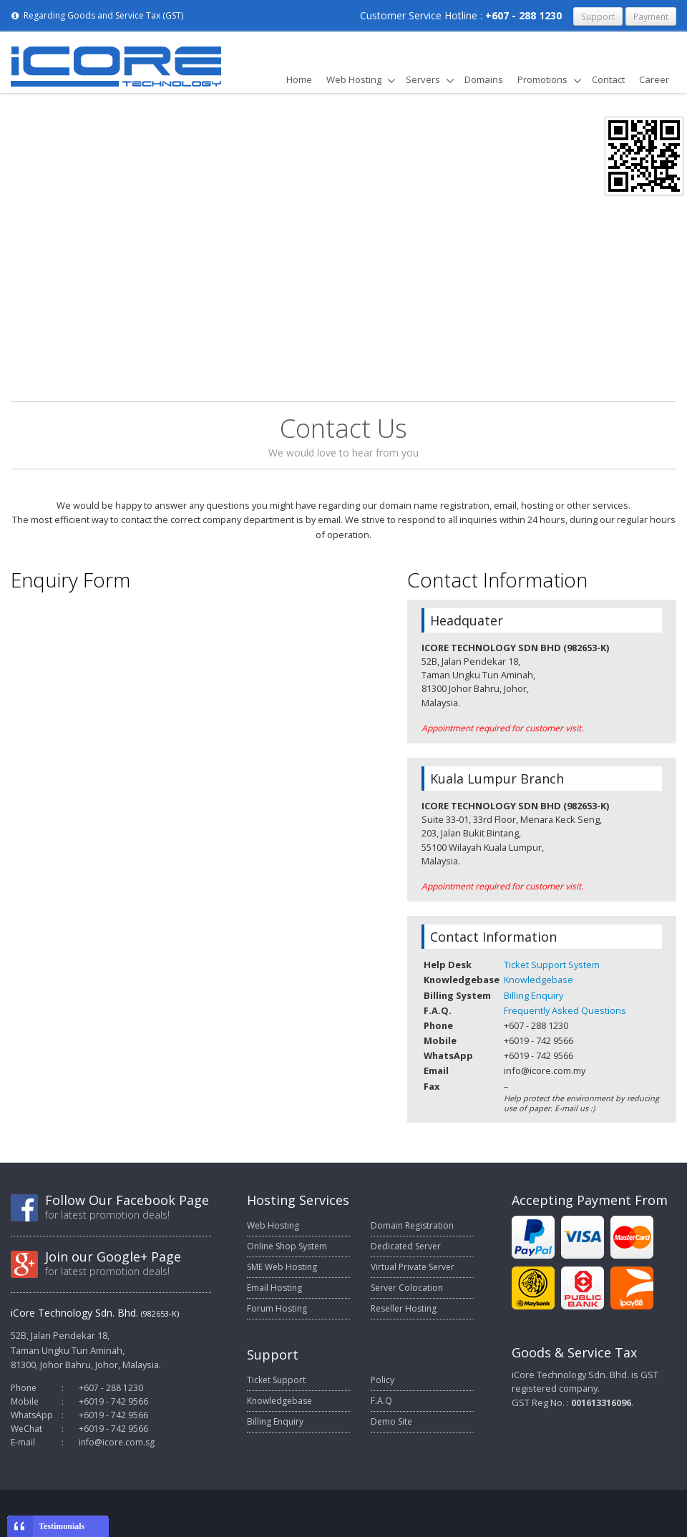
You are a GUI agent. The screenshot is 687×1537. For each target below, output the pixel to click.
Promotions (542, 79)
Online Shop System (287, 1246)
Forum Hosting (277, 1308)
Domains (483, 79)
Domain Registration (412, 1225)
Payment (650, 16)
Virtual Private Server (412, 1267)
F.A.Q (381, 1401)
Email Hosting (274, 1288)
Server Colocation (407, 1288)
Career (654, 79)
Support (598, 16)
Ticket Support (276, 1380)
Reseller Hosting (404, 1308)
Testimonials (61, 1526)
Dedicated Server (406, 1246)
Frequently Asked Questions (565, 1010)
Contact (608, 79)
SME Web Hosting (282, 1267)
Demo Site (391, 1421)
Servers (423, 79)
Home (299, 79)
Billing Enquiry (533, 995)
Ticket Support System (552, 964)
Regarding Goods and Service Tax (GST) (97, 15)
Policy (382, 1380)
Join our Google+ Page (113, 1256)
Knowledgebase (538, 979)
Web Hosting (353, 79)
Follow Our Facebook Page (127, 1200)
